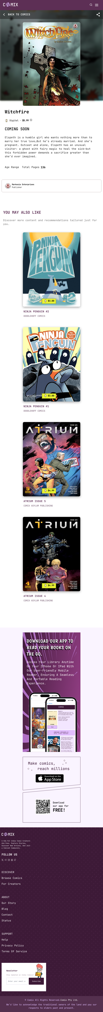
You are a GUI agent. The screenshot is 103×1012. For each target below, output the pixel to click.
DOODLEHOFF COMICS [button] (34, 316)
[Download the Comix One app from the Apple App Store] (49, 778)
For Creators (11, 884)
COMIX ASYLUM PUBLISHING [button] (38, 505)
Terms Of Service (14, 951)
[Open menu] (96, 5)
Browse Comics (12, 878)
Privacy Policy (13, 945)
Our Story (9, 903)
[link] (51, 269)
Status (6, 920)
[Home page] (10, 5)
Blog (5, 909)
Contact (7, 914)
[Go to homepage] (10, 4)
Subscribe (36, 981)
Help (5, 939)
